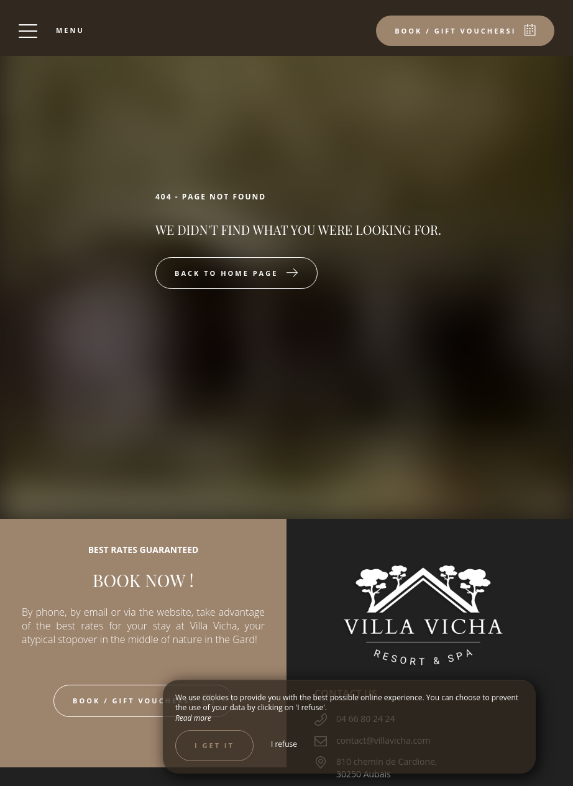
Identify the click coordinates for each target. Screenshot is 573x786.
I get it (214, 745)
